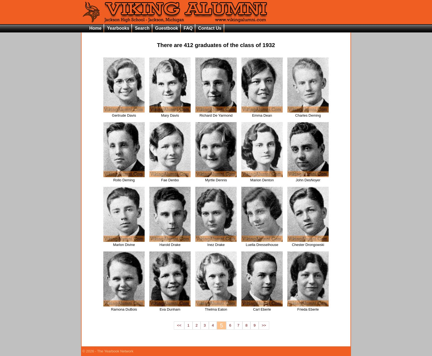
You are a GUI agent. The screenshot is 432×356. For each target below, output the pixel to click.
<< (179, 325)
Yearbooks (118, 28)
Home (95, 28)
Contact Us (209, 28)
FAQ (188, 28)
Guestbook (166, 28)
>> (264, 325)
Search (142, 28)
